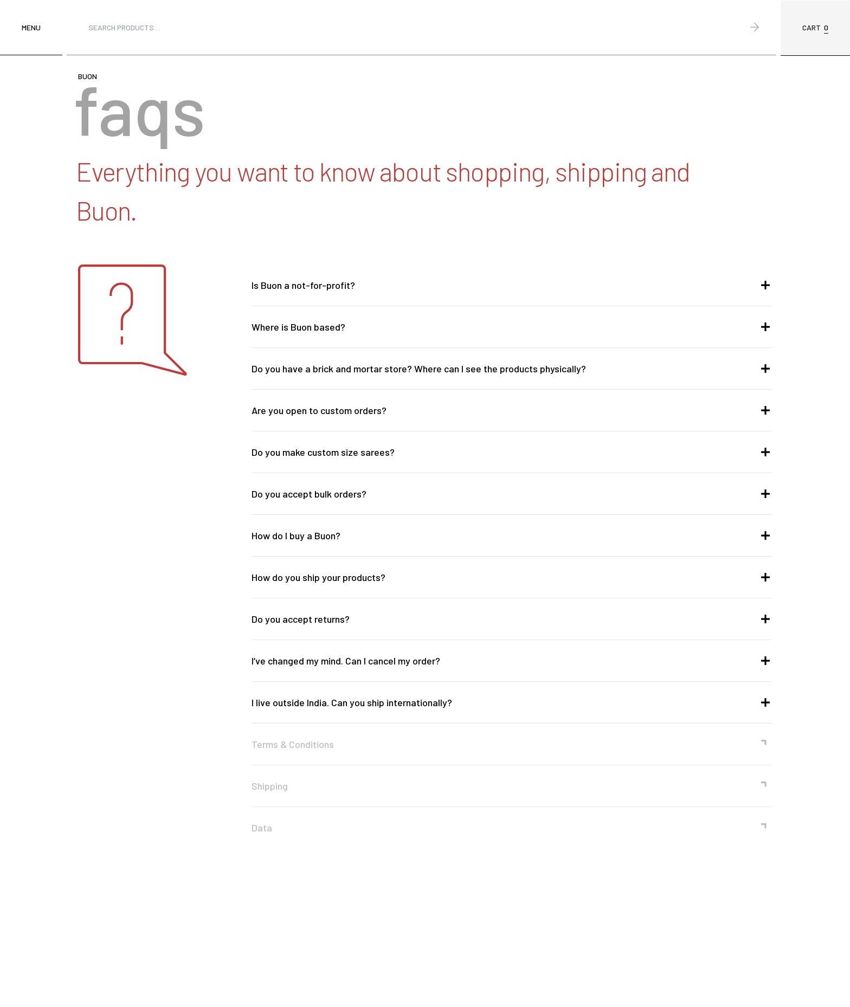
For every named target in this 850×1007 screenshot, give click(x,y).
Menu (31, 27)
